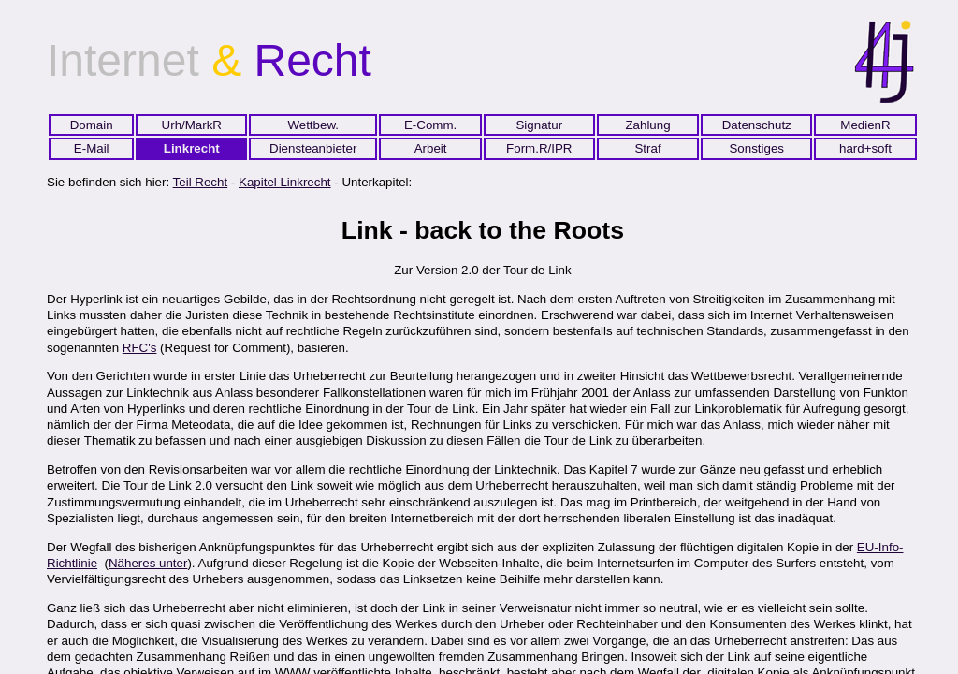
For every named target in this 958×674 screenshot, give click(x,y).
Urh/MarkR (192, 125)
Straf (647, 148)
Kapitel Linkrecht (285, 182)
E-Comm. (430, 125)
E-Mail (91, 148)
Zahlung (647, 125)
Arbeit (430, 148)
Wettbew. (313, 125)
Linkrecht (192, 148)
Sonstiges (756, 148)
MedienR (865, 125)
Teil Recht (200, 182)
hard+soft (865, 148)
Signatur (538, 125)
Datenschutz (756, 125)
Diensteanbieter (312, 148)
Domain (91, 125)
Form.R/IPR (539, 148)
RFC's (140, 348)
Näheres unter (148, 563)
